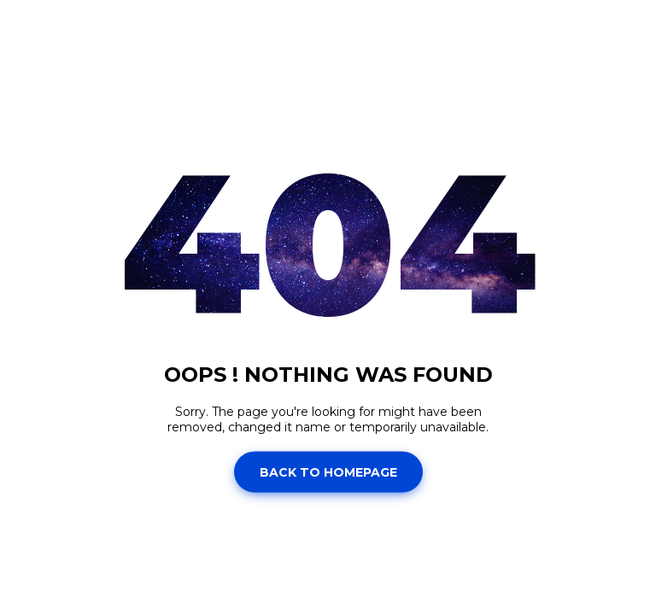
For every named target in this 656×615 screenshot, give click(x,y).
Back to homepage (328, 471)
